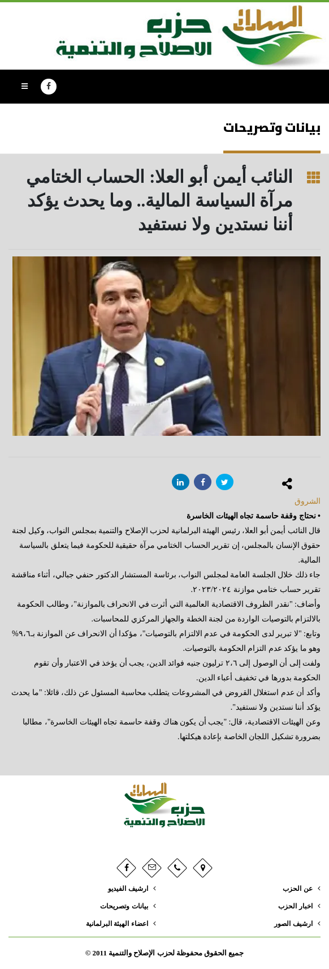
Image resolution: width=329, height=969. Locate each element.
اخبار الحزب (294, 906)
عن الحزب (296, 889)
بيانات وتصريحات (122, 906)
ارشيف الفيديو (125, 889)
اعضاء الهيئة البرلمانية (114, 924)
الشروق (308, 501)
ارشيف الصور (291, 924)
